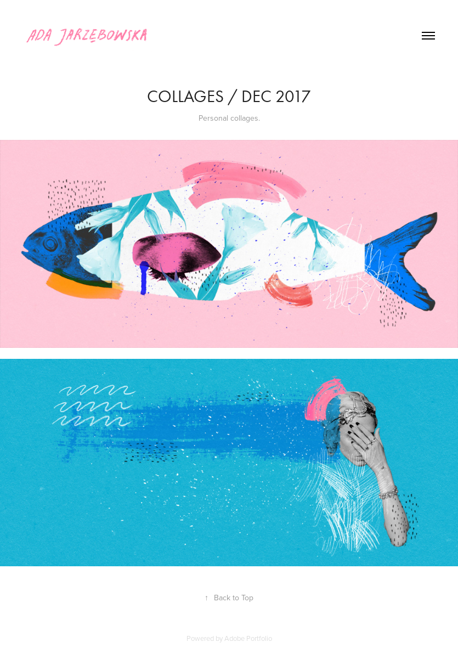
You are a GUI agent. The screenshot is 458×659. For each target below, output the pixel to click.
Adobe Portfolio (248, 638)
